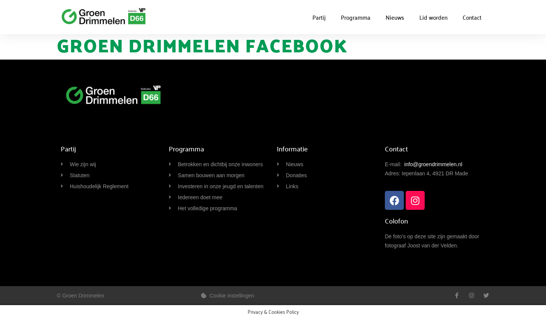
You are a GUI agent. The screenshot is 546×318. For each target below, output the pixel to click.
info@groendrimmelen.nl (433, 164)
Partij (319, 17)
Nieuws (395, 17)
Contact (472, 17)
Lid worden (433, 17)
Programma (355, 17)
